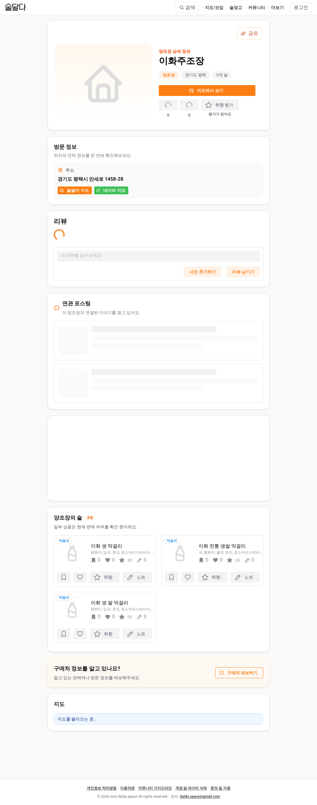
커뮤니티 (256, 7)
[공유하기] (249, 33)
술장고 (235, 7)
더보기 (277, 7)
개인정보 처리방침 (102, 788)
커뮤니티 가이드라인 (155, 788)
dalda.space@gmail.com (200, 796)
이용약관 (127, 788)
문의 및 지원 (220, 788)
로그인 (301, 7)
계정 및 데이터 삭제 (191, 788)
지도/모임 (214, 7)
